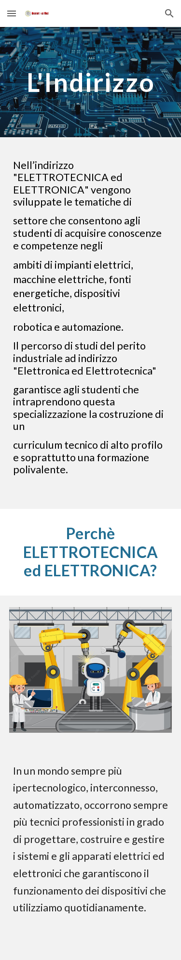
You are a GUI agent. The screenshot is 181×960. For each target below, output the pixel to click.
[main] (90, 82)
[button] (11, 13)
